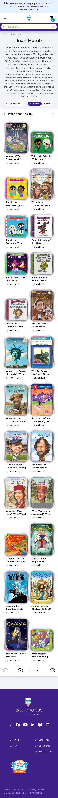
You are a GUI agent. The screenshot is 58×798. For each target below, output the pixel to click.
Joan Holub (14, 163)
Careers (14, 745)
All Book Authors (43, 751)
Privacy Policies (36, 789)
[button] (29, 114)
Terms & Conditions (13, 789)
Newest (47, 103)
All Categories (42, 739)
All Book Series (42, 745)
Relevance (34, 103)
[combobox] (29, 26)
